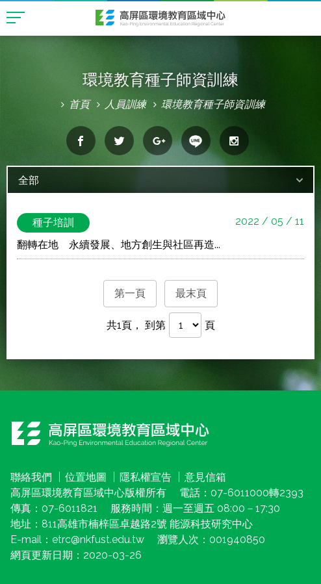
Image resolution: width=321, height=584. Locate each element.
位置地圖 (86, 477)
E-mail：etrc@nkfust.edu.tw (77, 539)
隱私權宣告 (146, 477)
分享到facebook (81, 140)
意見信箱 (205, 477)
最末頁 (191, 293)
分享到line (196, 140)
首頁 (79, 104)
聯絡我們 (31, 477)
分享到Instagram (234, 140)
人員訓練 (125, 104)
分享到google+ (157, 140)
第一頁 (130, 293)
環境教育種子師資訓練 (213, 104)
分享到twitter (119, 140)
